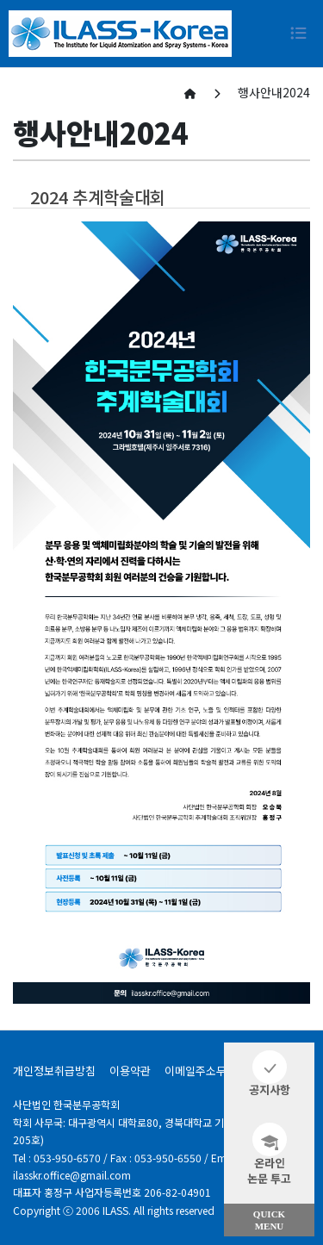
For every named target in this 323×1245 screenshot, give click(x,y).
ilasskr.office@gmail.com (72, 1174)
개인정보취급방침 (54, 1070)
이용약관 (130, 1070)
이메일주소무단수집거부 (221, 1070)
